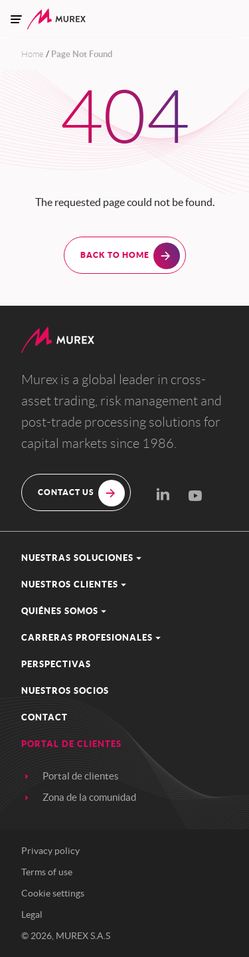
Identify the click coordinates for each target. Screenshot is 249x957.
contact (44, 717)
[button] (124, 558)
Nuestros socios (65, 691)
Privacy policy (50, 850)
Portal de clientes (80, 776)
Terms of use (46, 872)
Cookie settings (52, 893)
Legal (31, 914)
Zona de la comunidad (89, 797)
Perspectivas (56, 664)
